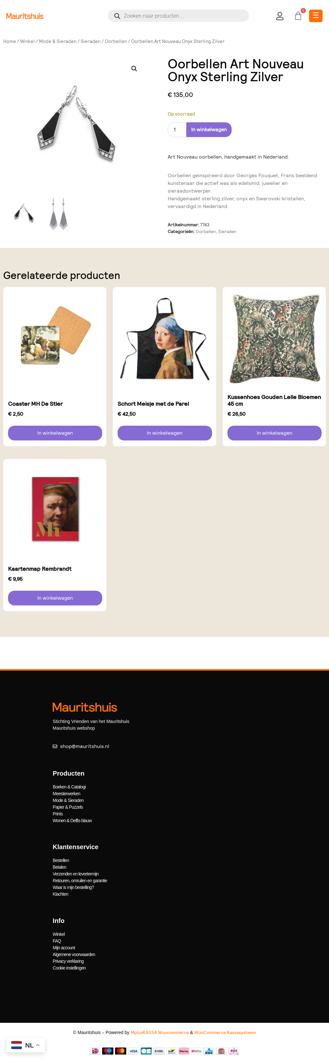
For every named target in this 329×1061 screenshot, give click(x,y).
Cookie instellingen (69, 967)
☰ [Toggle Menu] (315, 15)
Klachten (60, 894)
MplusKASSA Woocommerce (160, 1032)
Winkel (27, 41)
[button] (134, 68)
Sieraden (91, 41)
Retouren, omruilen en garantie (80, 880)
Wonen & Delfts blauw (72, 820)
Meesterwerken (66, 793)
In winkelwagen (209, 129)
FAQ (57, 941)
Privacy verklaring (68, 961)
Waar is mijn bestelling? (73, 887)
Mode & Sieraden (57, 41)
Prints (58, 813)
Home (9, 41)
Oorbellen (116, 41)
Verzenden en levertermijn (76, 873)
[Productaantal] (177, 129)
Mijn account (64, 947)
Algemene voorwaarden (74, 954)
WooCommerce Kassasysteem (225, 1032)
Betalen (59, 867)
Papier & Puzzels (68, 807)
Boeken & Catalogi (69, 786)
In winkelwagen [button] (55, 433)
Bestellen (61, 860)
